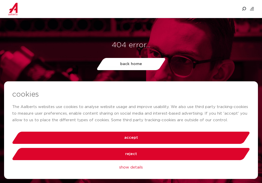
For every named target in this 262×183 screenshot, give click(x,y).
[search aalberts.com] (244, 9)
